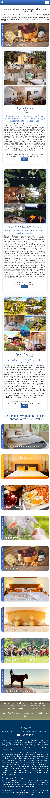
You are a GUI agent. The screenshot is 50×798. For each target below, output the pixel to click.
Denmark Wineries (8, 744)
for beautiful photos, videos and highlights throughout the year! (24, 731)
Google (41, 760)
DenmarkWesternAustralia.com (8, 2)
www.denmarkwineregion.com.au (13, 742)
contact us (29, 780)
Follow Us (25, 727)
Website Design (22, 764)
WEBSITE (24, 159)
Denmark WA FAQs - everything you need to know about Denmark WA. (25, 714)
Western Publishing (16, 790)
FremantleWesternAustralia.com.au (29, 746)
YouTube (8, 764)
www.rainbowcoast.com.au (21, 750)
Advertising (5, 780)
